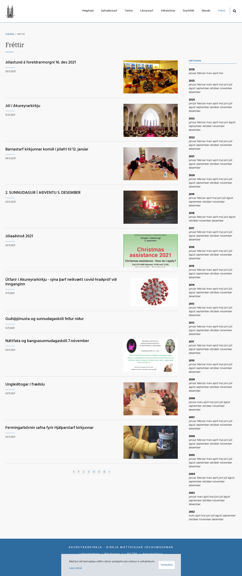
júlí (230, 84)
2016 (191, 247)
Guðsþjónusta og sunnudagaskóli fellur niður (44, 319)
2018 (191, 213)
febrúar (201, 73)
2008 (192, 398)
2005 (192, 455)
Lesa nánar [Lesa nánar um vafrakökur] (75, 568)
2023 (192, 118)
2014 (191, 285)
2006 (192, 436)
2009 (192, 379)
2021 (191, 156)
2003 (192, 493)
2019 (191, 194)
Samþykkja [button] (167, 565)
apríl (216, 73)
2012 (191, 323)
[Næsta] (109, 472)
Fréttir (21, 34)
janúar (193, 73)
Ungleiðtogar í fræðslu (25, 384)
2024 (192, 100)
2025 (192, 81)
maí (221, 73)
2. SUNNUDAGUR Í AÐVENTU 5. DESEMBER (43, 193)
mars (209, 73)
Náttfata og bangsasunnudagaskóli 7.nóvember (47, 341)
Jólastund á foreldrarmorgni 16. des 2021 (40, 62)
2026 (192, 69)
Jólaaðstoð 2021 (19, 236)
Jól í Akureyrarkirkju (22, 106)
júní (226, 84)
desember (195, 92)
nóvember (226, 88)
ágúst (192, 88)
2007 (192, 417)
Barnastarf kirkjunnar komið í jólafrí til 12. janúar (46, 149)
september (203, 88)
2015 (191, 266)
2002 (192, 512)
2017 (191, 228)
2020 (192, 175)
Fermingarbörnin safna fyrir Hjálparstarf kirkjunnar (49, 428)
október (215, 88)
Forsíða (9, 34)
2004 (192, 474)
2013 (191, 304)
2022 (192, 137)
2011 (191, 342)
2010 (191, 360)
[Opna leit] (234, 11)
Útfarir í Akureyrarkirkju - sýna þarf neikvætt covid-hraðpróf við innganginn (61, 282)
